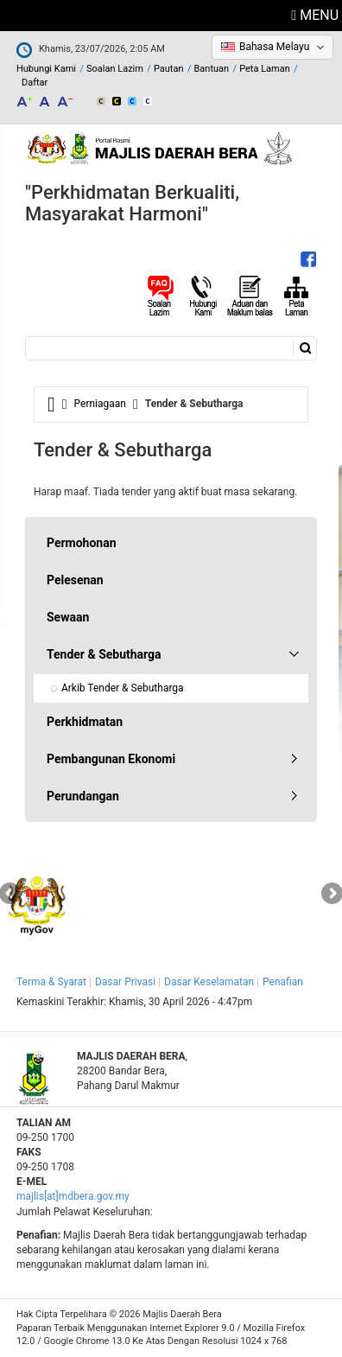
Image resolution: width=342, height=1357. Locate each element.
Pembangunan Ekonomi (111, 759)
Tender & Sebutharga (104, 654)
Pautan (169, 68)
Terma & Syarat (51, 982)
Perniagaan (100, 404)
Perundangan (83, 796)
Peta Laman (264, 68)
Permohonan (82, 543)
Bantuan (212, 68)
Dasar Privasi (125, 982)
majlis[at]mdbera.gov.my (73, 1196)
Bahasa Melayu (274, 47)
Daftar (35, 82)
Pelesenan (75, 580)
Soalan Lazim (114, 68)
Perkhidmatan (85, 722)
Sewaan (68, 617)
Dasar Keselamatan (209, 982)
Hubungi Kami (46, 68)
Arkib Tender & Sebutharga (122, 688)
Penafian (283, 982)
